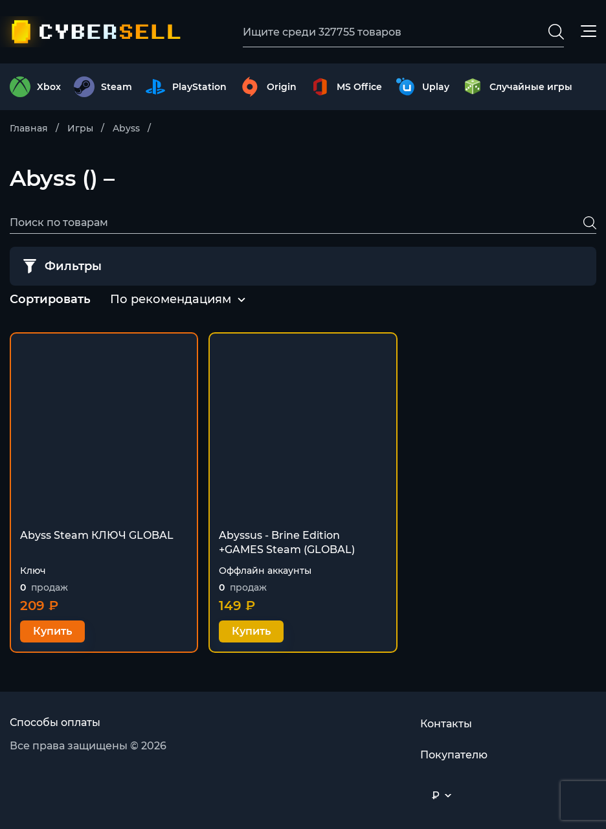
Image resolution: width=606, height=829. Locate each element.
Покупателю (454, 755)
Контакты (446, 724)
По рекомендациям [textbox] (170, 299)
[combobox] (170, 300)
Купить (52, 631)
